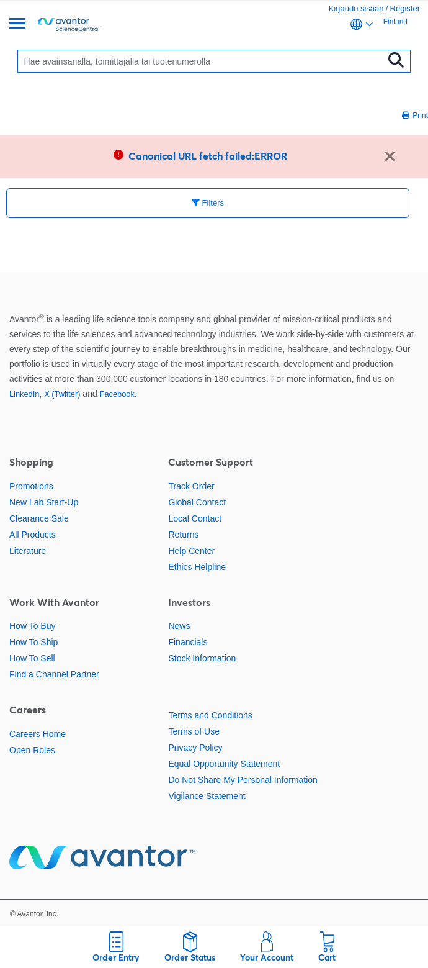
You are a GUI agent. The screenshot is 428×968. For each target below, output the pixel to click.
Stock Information (202, 658)
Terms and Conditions (210, 715)
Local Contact (194, 518)
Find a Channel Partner (54, 674)
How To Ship (33, 642)
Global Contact (197, 502)
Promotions (31, 486)
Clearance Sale (39, 518)
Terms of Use (193, 731)
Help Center (191, 551)
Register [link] (405, 8)
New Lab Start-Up (43, 502)
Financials (187, 642)
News (179, 626)
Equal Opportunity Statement (224, 764)
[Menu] (17, 24)
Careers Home (37, 734)
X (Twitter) (62, 394)
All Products (32, 535)
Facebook (117, 394)
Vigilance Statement (206, 796)
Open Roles (32, 750)
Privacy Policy (195, 748)
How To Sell (32, 658)
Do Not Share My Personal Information (242, 780)
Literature (27, 551)
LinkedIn (24, 394)
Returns (183, 535)
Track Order (191, 486)
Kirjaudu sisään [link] (356, 8)
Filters (208, 202)
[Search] (203, 61)
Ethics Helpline (197, 567)
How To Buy (32, 626)
